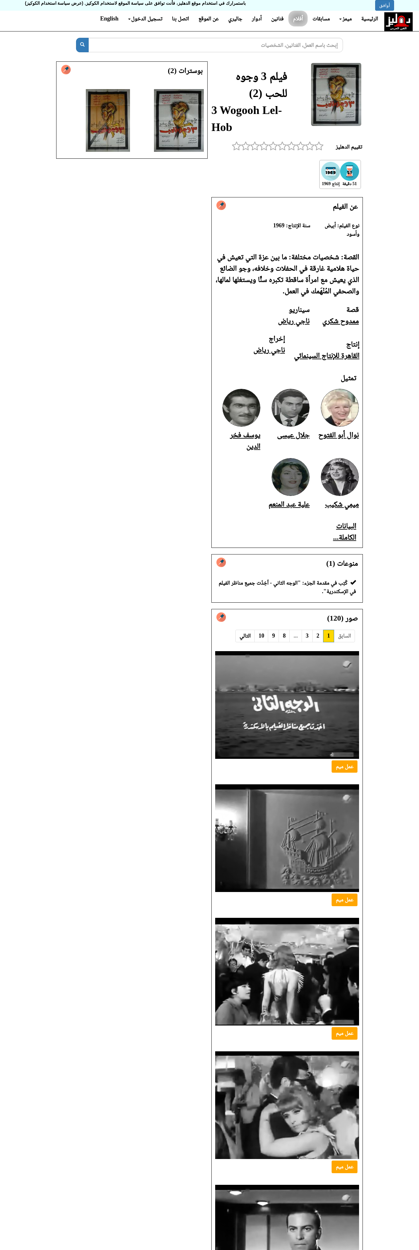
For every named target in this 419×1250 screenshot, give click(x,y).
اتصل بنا (180, 18)
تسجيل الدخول (145, 18)
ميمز (345, 18)
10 (261, 636)
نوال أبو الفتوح (338, 435)
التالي (245, 636)
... (295, 636)
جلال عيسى (293, 435)
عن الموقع (208, 18)
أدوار (257, 18)
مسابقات (321, 18)
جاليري (235, 18)
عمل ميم (344, 766)
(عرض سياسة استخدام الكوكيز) (54, 3)
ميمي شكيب (342, 504)
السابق (344, 636)
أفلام (298, 18)
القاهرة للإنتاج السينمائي (326, 355)
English (109, 18)
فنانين (277, 18)
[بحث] (82, 45)
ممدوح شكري (340, 321)
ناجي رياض (294, 321)
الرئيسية (369, 18)
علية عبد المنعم (289, 504)
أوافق (384, 5)
